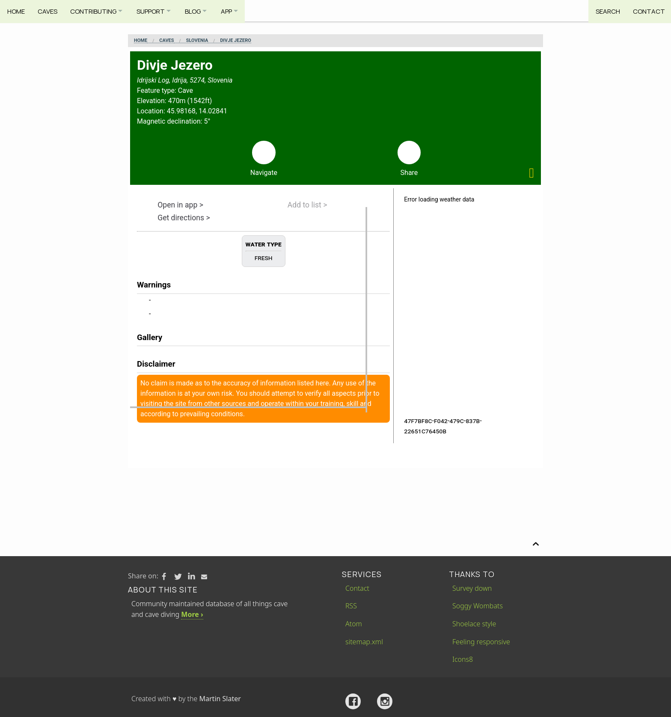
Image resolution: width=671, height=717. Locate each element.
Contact (648, 10)
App (237, 10)
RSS (351, 605)
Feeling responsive (481, 641)
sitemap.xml (364, 641)
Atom (353, 623)
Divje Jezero (235, 40)
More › (192, 614)
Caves (49, 10)
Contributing (96, 10)
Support (156, 10)
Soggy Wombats (477, 605)
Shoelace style (474, 623)
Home (16, 10)
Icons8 (462, 659)
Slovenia (197, 40)
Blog (201, 10)
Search (605, 10)
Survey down (472, 588)
